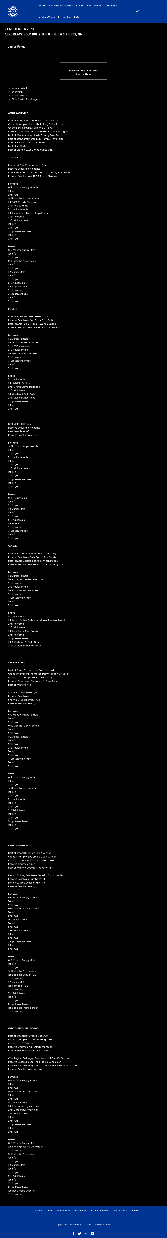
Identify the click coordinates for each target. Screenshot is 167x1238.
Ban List (135, 1210)
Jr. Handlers (64, 17)
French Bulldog (20, 95)
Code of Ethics (119, 1210)
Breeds (80, 5)
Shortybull (17, 92)
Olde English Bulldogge (25, 99)
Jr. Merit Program (99, 1210)
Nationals (112, 5)
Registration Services (61, 5)
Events (50, 1210)
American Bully (20, 88)
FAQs (77, 17)
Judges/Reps (47, 17)
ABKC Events (94, 5)
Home (42, 5)
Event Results (63, 1210)
